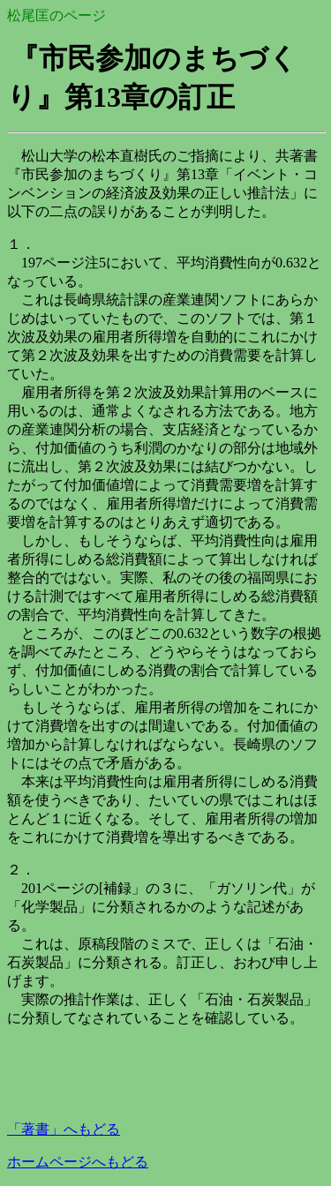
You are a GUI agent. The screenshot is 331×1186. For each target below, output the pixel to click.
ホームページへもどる (77, 1161)
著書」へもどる (63, 1129)
